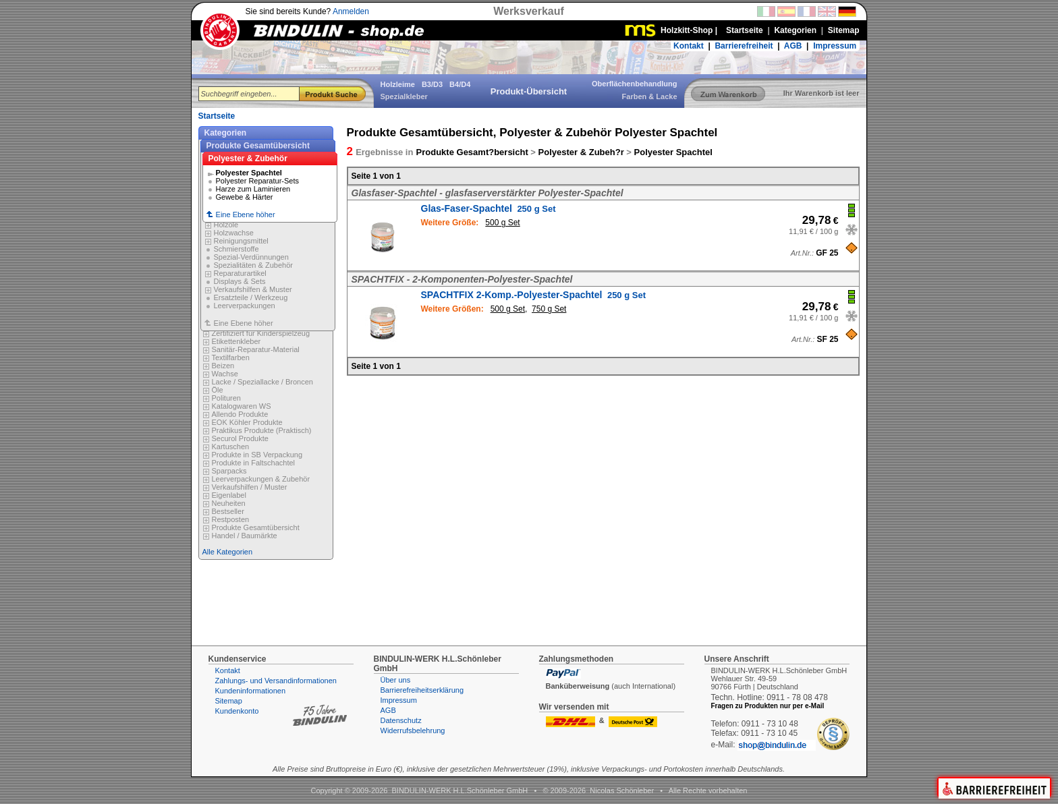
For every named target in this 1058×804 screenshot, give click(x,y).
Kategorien (225, 133)
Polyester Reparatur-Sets (258, 181)
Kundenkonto (237, 711)
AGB (793, 46)
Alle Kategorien (227, 552)
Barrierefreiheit (744, 46)
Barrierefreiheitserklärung (422, 690)
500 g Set (502, 222)
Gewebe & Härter (244, 197)
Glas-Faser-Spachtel (488, 208)
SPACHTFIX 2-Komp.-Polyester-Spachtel (533, 294)
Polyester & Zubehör (247, 158)
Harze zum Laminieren (253, 189)
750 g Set (549, 309)
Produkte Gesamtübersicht (258, 145)
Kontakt (688, 46)
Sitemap (228, 701)
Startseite (216, 116)
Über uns (396, 680)
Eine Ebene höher (267, 241)
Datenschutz (401, 720)
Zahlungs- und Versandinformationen (276, 681)
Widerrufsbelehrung (413, 730)
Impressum (834, 46)
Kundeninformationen (250, 691)
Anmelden (351, 11)
